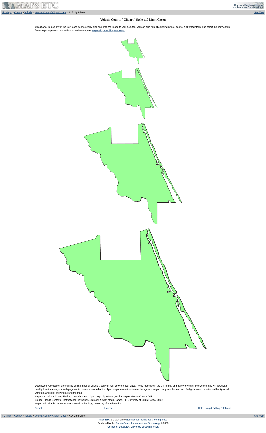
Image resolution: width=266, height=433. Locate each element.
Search (38, 408)
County (18, 12)
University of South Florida (144, 426)
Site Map (259, 12)
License (108, 408)
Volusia (28, 12)
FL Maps (7, 12)
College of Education (118, 426)
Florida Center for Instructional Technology (138, 423)
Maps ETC (104, 419)
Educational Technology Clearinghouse (146, 419)
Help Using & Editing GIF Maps (108, 30)
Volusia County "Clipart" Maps (50, 12)
